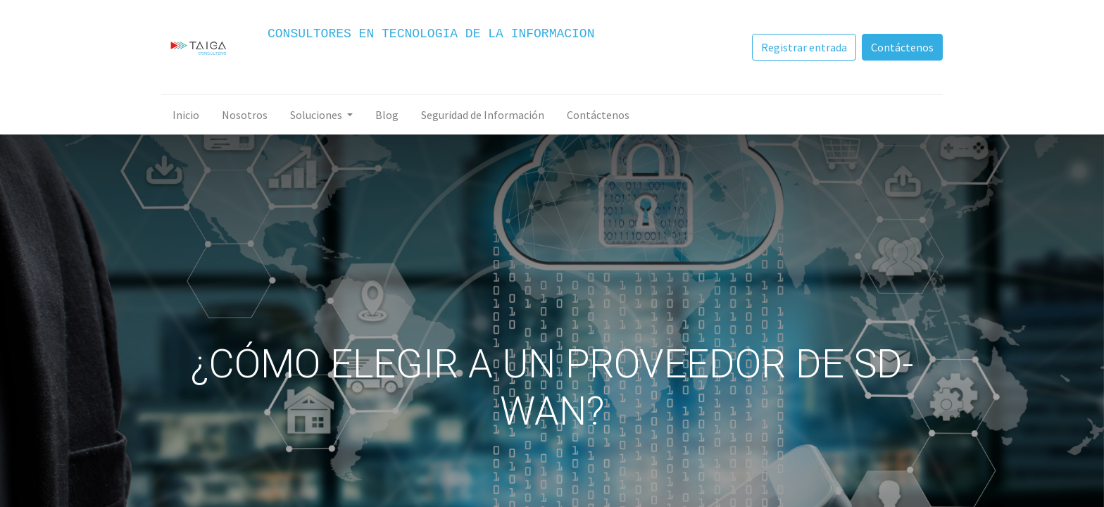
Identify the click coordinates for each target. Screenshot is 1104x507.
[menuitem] (186, 115)
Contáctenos (902, 47)
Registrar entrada (804, 47)
